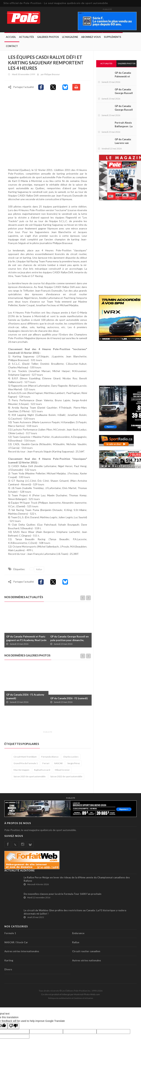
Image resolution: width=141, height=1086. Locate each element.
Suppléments (112, 36)
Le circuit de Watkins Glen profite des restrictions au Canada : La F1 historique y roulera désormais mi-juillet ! (75, 912)
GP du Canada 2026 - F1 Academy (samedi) (25, 697)
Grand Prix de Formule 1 (26, 763)
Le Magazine (70, 36)
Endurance (78, 933)
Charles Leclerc (71, 757)
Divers (8, 969)
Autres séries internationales (21, 951)
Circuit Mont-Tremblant (25, 757)
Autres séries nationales (86, 961)
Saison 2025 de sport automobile (30, 777)
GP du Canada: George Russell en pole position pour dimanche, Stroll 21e (69, 641)
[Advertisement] (71, 721)
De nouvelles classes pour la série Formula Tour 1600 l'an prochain (62, 894)
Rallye (39, 570)
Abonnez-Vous (91, 36)
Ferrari (45, 763)
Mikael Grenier (62, 770)
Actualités (26, 36)
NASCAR (58, 763)
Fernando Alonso (49, 757)
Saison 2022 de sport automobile (66, 777)
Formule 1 (10, 933)
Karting (8, 961)
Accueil (11, 36)
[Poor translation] (13, 1026)
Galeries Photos (48, 36)
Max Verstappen (21, 770)
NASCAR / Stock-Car (16, 942)
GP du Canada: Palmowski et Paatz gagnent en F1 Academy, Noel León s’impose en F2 (26, 641)
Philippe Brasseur (52, 74)
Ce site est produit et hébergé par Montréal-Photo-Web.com (70, 995)
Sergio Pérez (73, 763)
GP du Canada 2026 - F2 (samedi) (69, 698)
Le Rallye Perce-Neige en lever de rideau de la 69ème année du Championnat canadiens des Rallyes (77, 880)
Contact (12, 46)
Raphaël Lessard (42, 770)
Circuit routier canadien (86, 951)
